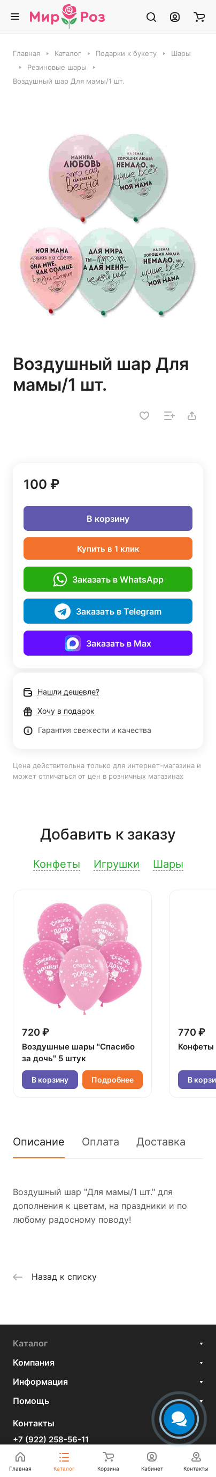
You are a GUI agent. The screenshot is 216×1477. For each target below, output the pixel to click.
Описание (39, 1141)
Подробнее (112, 1079)
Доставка (161, 1141)
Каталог (30, 1343)
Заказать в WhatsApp (108, 579)
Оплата (100, 1141)
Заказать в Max (108, 643)
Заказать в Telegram (108, 611)
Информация (40, 1381)
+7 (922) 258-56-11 (51, 1439)
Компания (34, 1362)
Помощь (31, 1400)
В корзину (108, 518)
